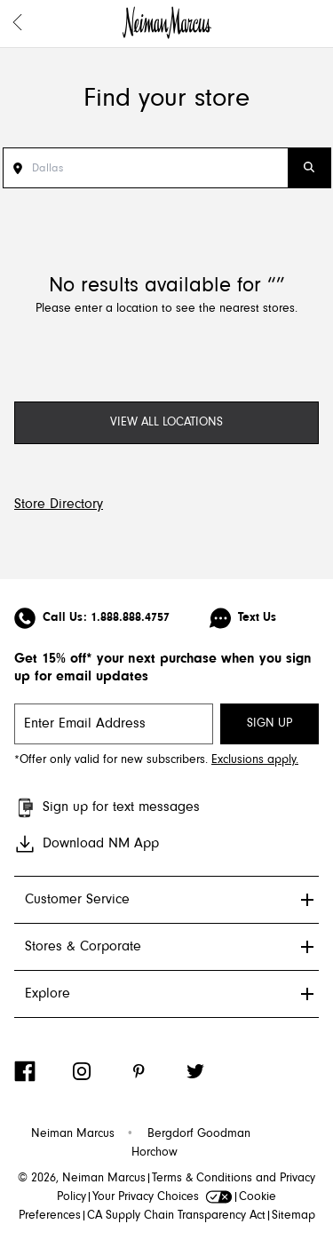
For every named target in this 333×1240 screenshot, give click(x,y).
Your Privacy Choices (162, 1197)
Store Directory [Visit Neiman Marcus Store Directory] (58, 504)
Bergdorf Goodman (198, 1134)
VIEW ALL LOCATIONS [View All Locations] (166, 423)
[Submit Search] (309, 167)
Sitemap (293, 1216)
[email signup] (113, 723)
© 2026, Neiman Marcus (82, 1178)
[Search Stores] (160, 167)
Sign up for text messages (107, 808)
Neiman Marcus (73, 1134)
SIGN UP (269, 724)
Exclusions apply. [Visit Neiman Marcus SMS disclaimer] (254, 760)
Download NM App (86, 843)
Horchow (154, 1153)
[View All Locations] (166, 423)
